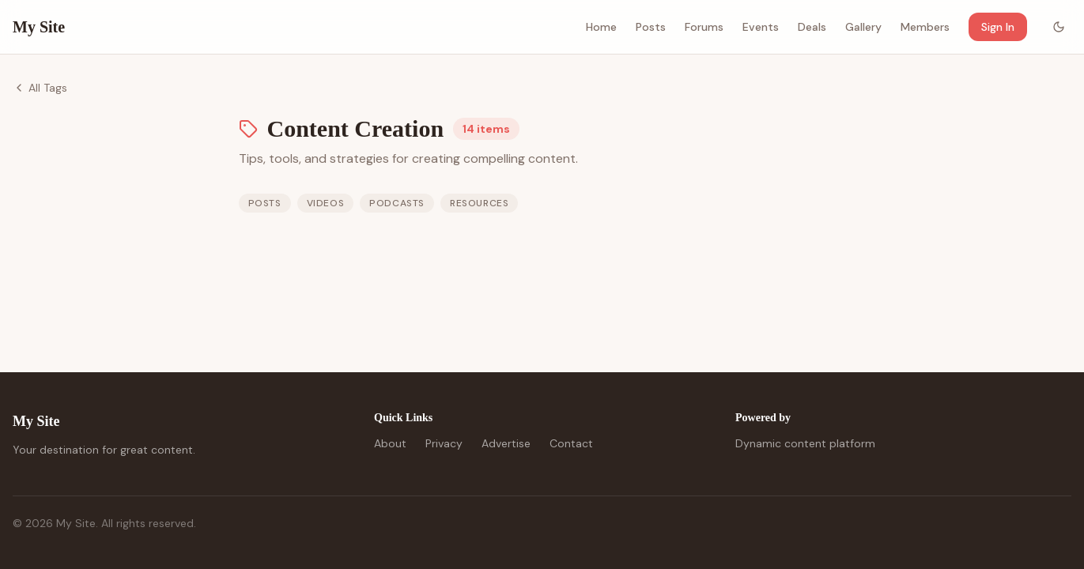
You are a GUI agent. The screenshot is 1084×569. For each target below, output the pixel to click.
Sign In (997, 27)
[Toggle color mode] (1058, 27)
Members (925, 27)
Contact (571, 443)
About (390, 443)
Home (601, 27)
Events (760, 27)
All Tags (40, 88)
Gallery (863, 27)
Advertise (506, 443)
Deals (812, 27)
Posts (651, 27)
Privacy (444, 443)
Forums (704, 27)
